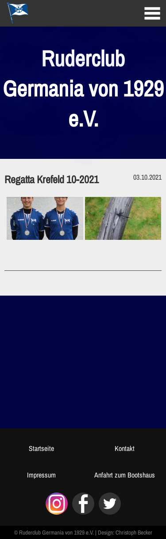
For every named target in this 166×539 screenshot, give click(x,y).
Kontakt (125, 448)
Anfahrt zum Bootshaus (124, 475)
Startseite (41, 448)
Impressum (41, 475)
